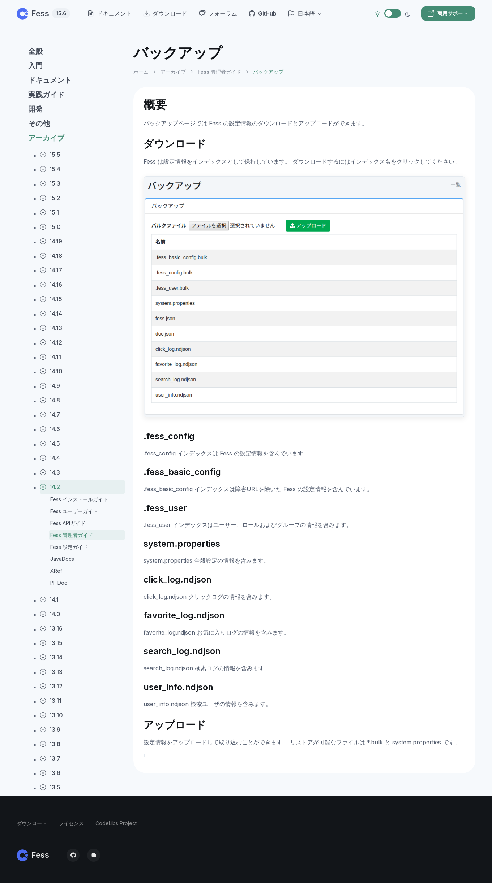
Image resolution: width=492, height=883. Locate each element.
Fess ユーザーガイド (74, 511)
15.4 (50, 169)
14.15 (51, 299)
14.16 (51, 284)
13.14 (51, 657)
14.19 (51, 241)
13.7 (50, 758)
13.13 (51, 671)
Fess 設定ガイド (69, 547)
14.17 (51, 270)
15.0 (50, 226)
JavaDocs (62, 559)
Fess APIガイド (67, 523)
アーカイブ (46, 138)
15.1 (49, 212)
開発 (35, 109)
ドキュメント (50, 80)
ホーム (141, 72)
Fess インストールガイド (79, 499)
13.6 (50, 772)
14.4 (50, 458)
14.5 (50, 443)
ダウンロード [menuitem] (165, 13)
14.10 (51, 371)
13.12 (51, 686)
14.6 (50, 429)
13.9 (50, 729)
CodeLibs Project (116, 823)
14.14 (51, 313)
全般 (35, 51)
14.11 (50, 356)
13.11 (50, 700)
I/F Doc (58, 583)
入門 (35, 65)
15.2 (50, 198)
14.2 (50, 486)
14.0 (50, 614)
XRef (56, 571)
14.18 (51, 255)
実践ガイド (46, 94)
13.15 (51, 642)
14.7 (50, 414)
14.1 (49, 599)
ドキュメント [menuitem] (109, 13)
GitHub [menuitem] (263, 13)
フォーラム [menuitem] (218, 13)
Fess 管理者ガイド (71, 535)
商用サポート (447, 13)
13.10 (51, 715)
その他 (39, 123)
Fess (43, 13)
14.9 (50, 385)
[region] (71, 457)
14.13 (51, 328)
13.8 (50, 744)
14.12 (51, 342)
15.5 (50, 154)
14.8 (50, 400)
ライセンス (71, 823)
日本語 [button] (301, 13)
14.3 (50, 472)
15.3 (50, 183)
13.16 (51, 628)
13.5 (50, 787)
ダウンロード (32, 823)
